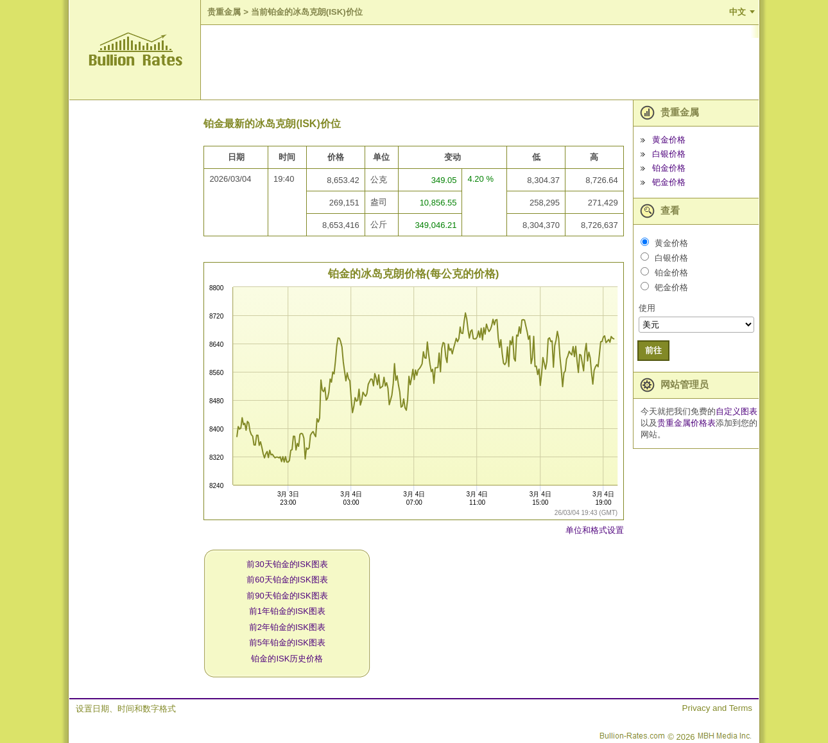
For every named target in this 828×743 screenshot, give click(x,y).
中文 (737, 12)
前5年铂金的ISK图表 (287, 642)
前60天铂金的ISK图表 (286, 579)
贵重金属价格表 (686, 423)
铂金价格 (669, 168)
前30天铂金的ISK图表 (286, 564)
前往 (653, 350)
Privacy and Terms (717, 708)
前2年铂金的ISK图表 (287, 627)
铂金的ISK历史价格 (287, 658)
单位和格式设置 (594, 530)
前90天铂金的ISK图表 (286, 595)
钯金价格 (669, 182)
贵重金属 (224, 12)
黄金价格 (669, 139)
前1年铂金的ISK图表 (287, 611)
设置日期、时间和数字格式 (126, 708)
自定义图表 (736, 411)
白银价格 (669, 154)
